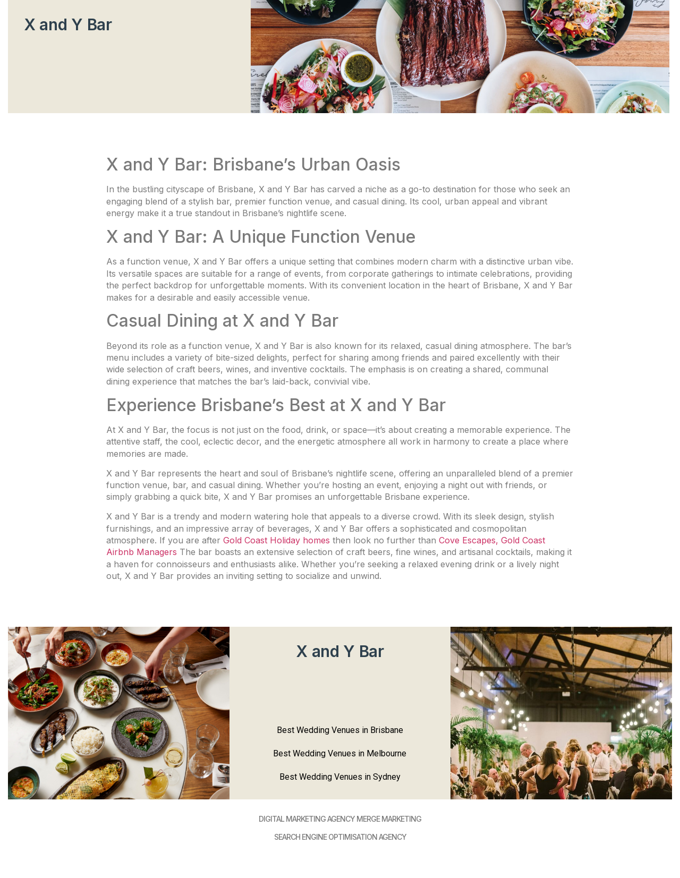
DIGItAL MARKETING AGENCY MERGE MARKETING (340, 818)
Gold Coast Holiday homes (276, 540)
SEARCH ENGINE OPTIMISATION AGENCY (340, 836)
